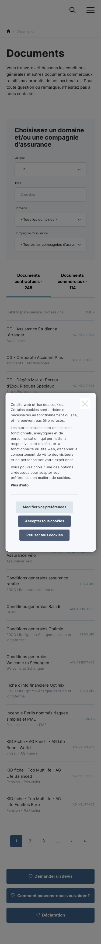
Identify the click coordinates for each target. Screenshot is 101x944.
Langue (20, 158)
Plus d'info (20, 485)
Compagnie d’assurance (31, 233)
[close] (84, 403)
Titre (18, 183)
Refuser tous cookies (44, 535)
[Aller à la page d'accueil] (9, 10)
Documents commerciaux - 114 (73, 281)
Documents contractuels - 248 (28, 281)
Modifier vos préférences (44, 507)
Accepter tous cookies (44, 521)
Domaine (21, 208)
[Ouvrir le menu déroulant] (89, 10)
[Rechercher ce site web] (72, 10)
